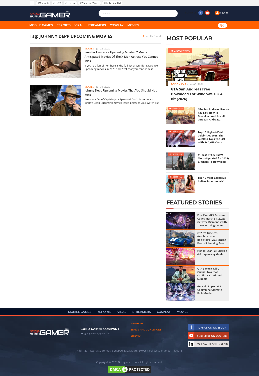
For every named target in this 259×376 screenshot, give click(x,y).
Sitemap (136, 335)
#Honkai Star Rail (112, 2)
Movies (89, 48)
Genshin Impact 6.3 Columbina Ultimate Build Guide (209, 290)
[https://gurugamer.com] (49, 332)
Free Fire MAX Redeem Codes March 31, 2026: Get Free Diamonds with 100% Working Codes (212, 220)
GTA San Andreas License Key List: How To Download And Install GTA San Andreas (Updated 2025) (213, 114)
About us (137, 323)
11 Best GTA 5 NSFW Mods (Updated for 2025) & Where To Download (213, 158)
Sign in (221, 12)
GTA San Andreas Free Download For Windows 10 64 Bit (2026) (196, 94)
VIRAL (78, 25)
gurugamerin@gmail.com (97, 333)
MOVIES (133, 25)
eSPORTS (64, 25)
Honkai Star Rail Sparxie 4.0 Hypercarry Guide (212, 252)
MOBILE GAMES (41, 25)
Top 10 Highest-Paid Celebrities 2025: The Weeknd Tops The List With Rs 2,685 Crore (211, 137)
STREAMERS (96, 25)
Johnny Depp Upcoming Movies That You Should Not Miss (121, 92)
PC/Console (179, 84)
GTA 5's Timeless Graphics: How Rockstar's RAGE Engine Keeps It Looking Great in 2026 (211, 238)
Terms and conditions (146, 329)
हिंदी (222, 25)
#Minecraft (43, 2)
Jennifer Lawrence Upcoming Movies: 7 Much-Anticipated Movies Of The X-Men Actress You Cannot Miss (121, 56)
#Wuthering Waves (89, 2)
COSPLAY (116, 25)
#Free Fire (70, 2)
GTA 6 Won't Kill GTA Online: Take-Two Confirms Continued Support (209, 274)
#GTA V (57, 2)
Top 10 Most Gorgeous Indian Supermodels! (212, 179)
